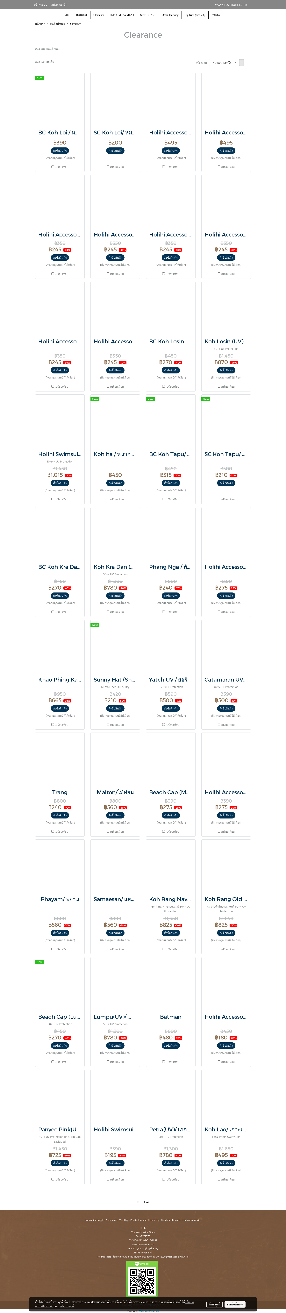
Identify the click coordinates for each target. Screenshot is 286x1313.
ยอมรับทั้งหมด (235, 1304)
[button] (226, 15)
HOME (64, 15)
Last (146, 1202)
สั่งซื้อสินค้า (60, 150)
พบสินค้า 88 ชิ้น (44, 62)
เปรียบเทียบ (61, 167)
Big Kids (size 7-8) (195, 15)
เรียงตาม (202, 62)
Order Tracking (170, 15)
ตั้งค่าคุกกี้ (214, 1304)
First (139, 1202)
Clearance (98, 15)
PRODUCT (81, 15)
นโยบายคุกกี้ (67, 1306)
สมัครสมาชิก (59, 4)
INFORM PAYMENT (122, 15)
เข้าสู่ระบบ (40, 4)
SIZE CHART (148, 15)
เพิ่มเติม (215, 15)
